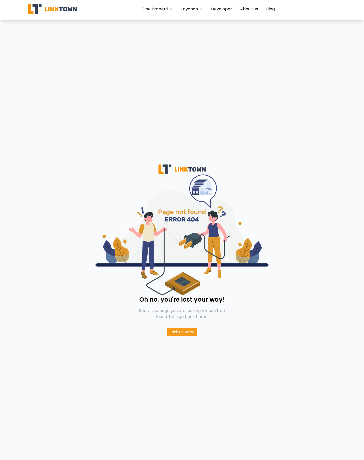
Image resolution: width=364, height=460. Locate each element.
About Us (249, 9)
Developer (221, 9)
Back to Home (182, 331)
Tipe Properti (157, 9)
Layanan (192, 9)
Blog (270, 9)
